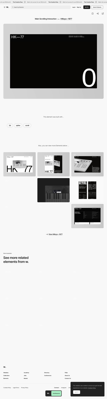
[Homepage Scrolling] (53, 334)
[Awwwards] (7, 7)
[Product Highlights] (87, 164)
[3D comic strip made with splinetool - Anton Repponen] (87, 281)
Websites (5, 372)
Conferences (47, 375)
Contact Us (68, 378)
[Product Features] (87, 216)
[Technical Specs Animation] (53, 216)
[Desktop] (19, 164)
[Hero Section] (53, 308)
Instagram (63, 387)
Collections (6, 375)
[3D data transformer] (87, 308)
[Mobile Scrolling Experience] (87, 190)
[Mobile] (53, 164)
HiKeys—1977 (66, 19)
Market (26, 378)
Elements (5, 378)
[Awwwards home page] (48, 393)
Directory (46, 372)
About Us (67, 375)
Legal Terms (16, 387)
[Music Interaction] (19, 334)
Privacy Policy (24, 387)
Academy (26, 372)
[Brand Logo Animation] (19, 216)
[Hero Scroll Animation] (53, 281)
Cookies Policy (7, 387)
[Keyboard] (53, 190)
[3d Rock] (19, 308)
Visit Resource (56, 393)
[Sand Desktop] (19, 281)
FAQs (66, 372)
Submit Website (97, 7)
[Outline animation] (19, 190)
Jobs (25, 375)
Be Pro (87, 7)
